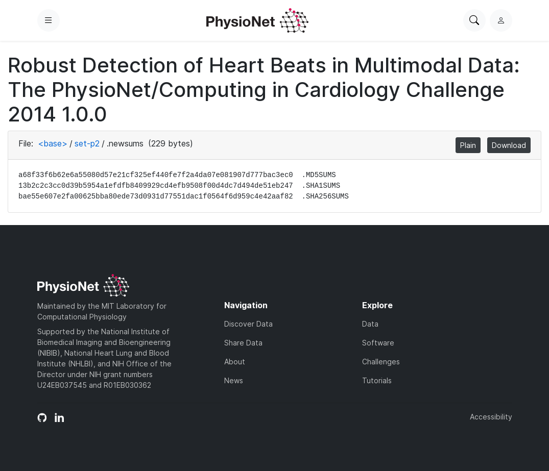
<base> (52, 143)
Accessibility (491, 416)
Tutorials (377, 380)
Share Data (243, 342)
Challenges (381, 361)
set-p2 (87, 143)
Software (378, 342)
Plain (468, 145)
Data (370, 323)
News (233, 380)
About (234, 361)
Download (509, 145)
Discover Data (248, 323)
